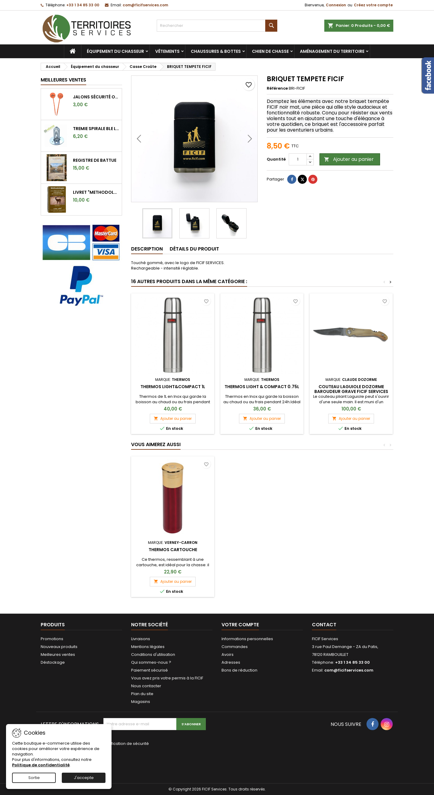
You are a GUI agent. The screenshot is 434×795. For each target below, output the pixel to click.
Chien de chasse (270, 51)
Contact (324, 624)
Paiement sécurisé (149, 670)
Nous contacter (146, 686)
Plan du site (142, 694)
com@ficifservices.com (145, 5)
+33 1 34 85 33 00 (82, 5)
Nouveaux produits (59, 647)
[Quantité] (298, 159)
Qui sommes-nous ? (151, 662)
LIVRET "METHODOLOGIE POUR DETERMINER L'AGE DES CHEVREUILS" (96, 192)
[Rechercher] (217, 26)
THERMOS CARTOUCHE (262, 550)
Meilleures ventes (58, 654)
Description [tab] (147, 248)
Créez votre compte (373, 5)
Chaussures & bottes (216, 51)
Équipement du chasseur (115, 51)
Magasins (140, 701)
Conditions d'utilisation (153, 654)
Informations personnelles (247, 639)
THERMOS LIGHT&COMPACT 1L (172, 387)
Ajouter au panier (349, 159)
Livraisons (140, 639)
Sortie (34, 778)
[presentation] (143, 760)
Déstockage (53, 662)
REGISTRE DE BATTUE (94, 160)
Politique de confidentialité (41, 765)
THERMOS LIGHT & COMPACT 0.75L (262, 387)
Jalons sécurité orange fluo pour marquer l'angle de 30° (96, 96)
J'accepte (84, 778)
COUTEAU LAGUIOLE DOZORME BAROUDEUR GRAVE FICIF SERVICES (351, 389)
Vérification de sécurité (126, 743)
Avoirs (228, 654)
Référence (277, 88)
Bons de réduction (239, 670)
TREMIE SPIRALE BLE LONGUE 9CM (96, 128)
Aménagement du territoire (332, 51)
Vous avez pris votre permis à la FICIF (167, 678)
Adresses (231, 662)
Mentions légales (148, 647)
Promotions (52, 639)
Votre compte (240, 624)
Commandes (235, 647)
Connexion (336, 5)
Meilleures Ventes (63, 79)
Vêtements (167, 51)
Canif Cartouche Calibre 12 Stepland (173, 552)
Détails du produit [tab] (194, 248)
